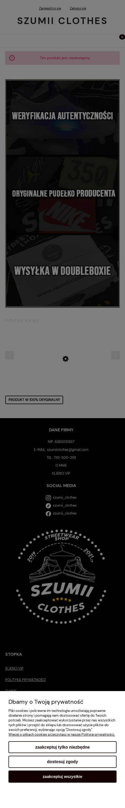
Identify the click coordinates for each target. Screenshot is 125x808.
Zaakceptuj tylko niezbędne (62, 747)
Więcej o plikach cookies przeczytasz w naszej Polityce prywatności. (61, 734)
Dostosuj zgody (62, 761)
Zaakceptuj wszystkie (62, 776)
